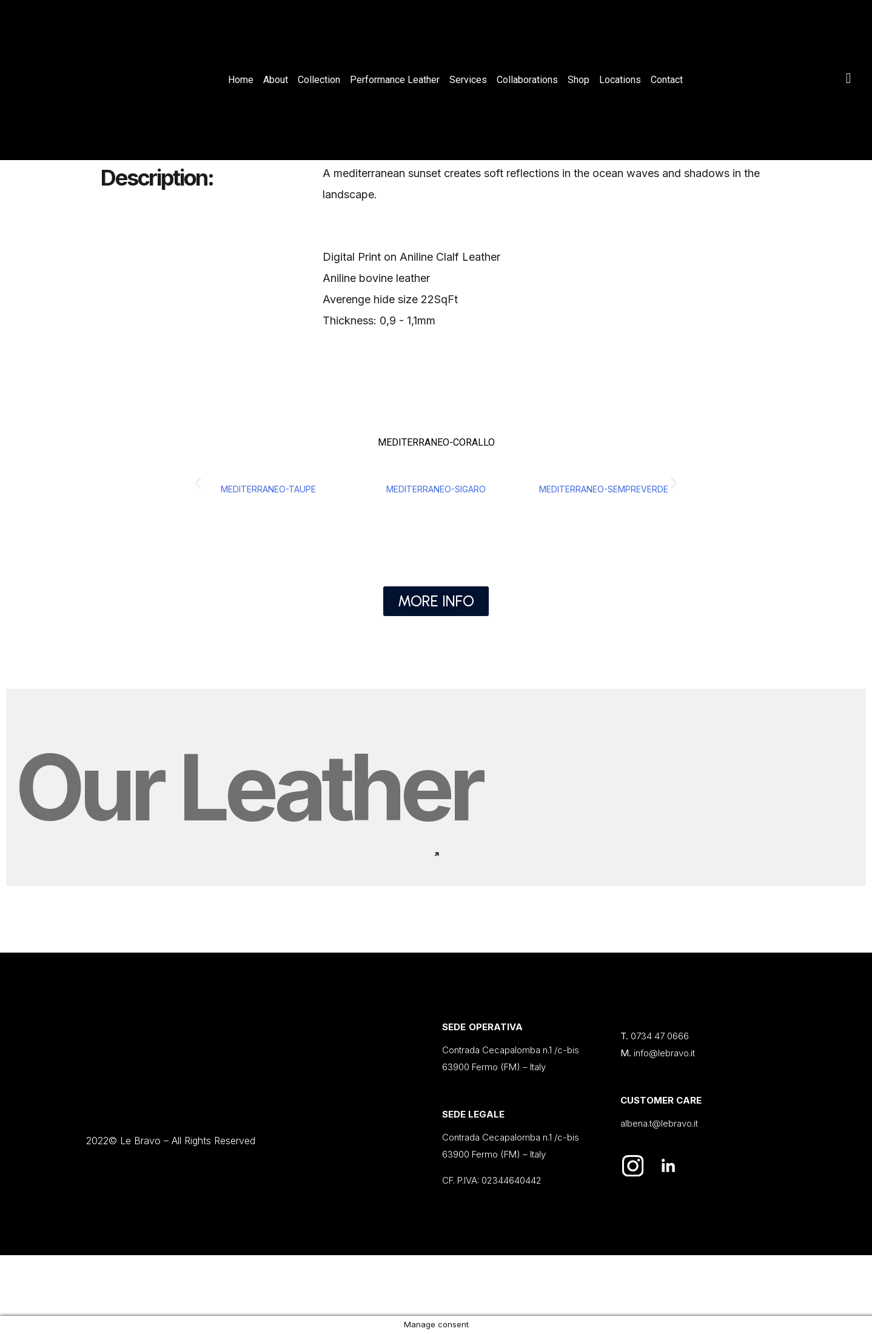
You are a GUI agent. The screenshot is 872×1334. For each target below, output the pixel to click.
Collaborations (527, 79)
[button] (198, 482)
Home (240, 79)
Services (468, 79)
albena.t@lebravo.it (659, 1123)
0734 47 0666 (660, 1036)
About (275, 79)
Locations (620, 79)
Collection (319, 79)
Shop (578, 79)
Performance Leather (395, 79)
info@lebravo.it (664, 1053)
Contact (667, 79)
